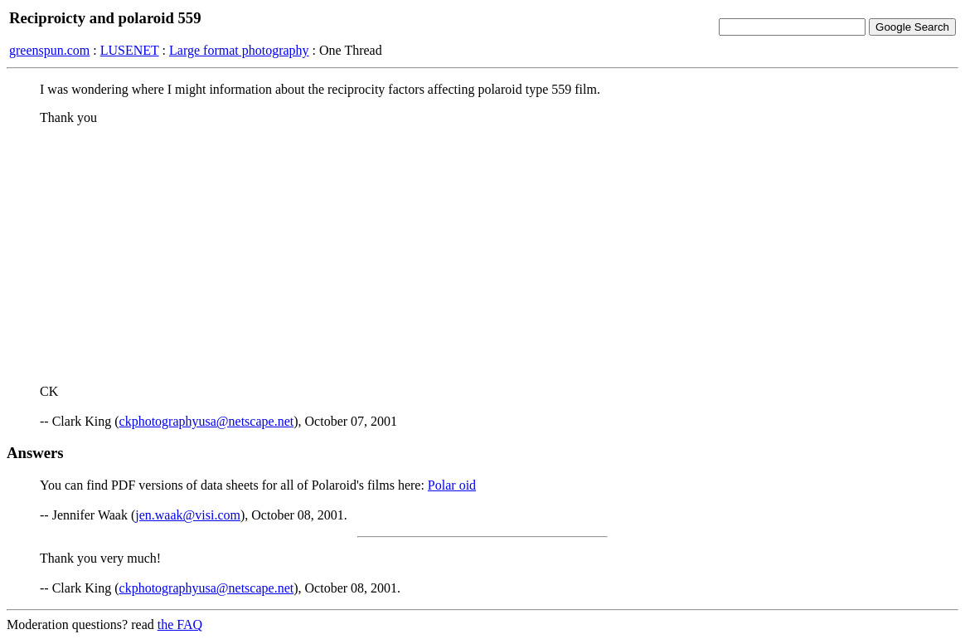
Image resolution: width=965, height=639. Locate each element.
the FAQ (180, 624)
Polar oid (452, 485)
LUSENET (129, 50)
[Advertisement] (482, 255)
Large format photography (239, 50)
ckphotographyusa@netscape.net (206, 421)
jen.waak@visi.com (187, 515)
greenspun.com (49, 50)
